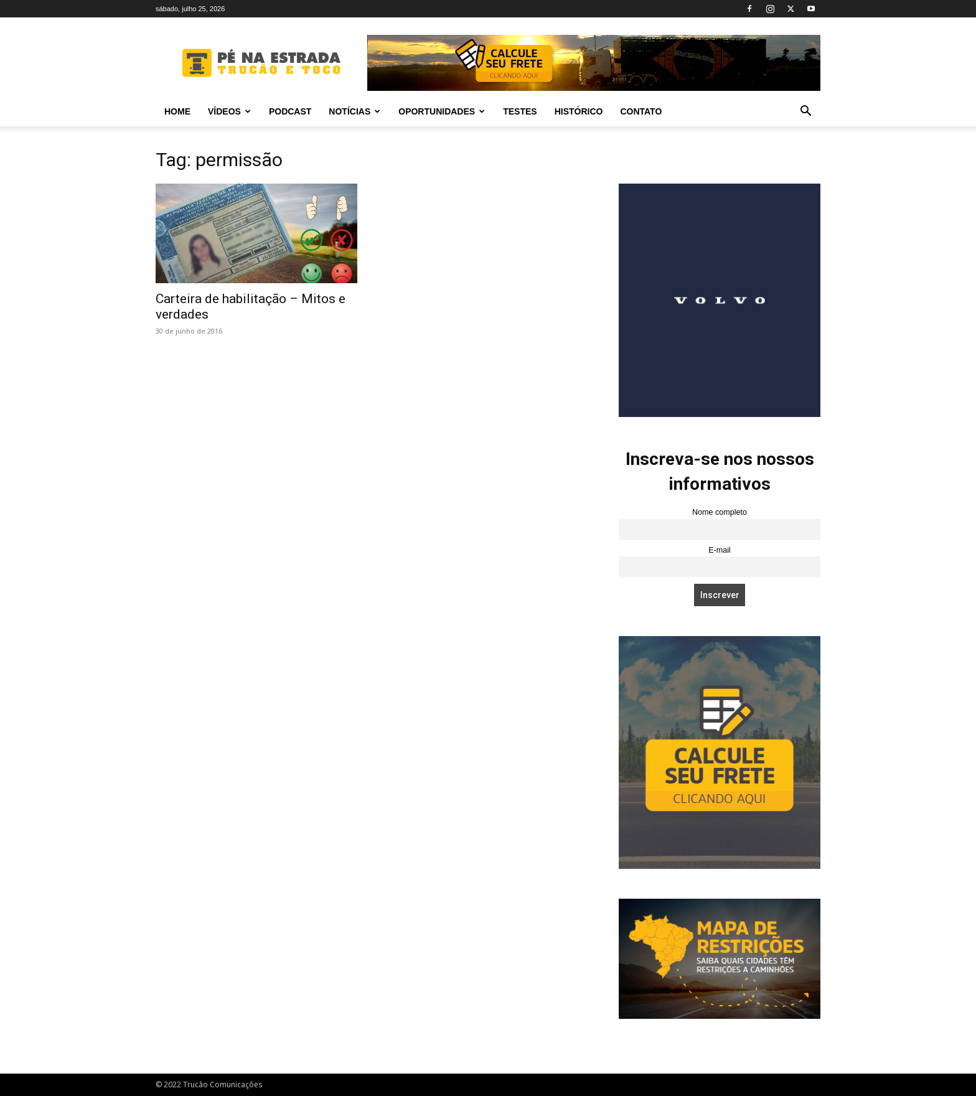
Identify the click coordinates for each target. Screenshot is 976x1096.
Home (177, 111)
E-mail (719, 550)
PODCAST (290, 111)
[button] (805, 112)
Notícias (354, 111)
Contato (641, 111)
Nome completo (719, 512)
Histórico (579, 111)
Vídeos (229, 111)
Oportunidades (441, 111)
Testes (520, 111)
